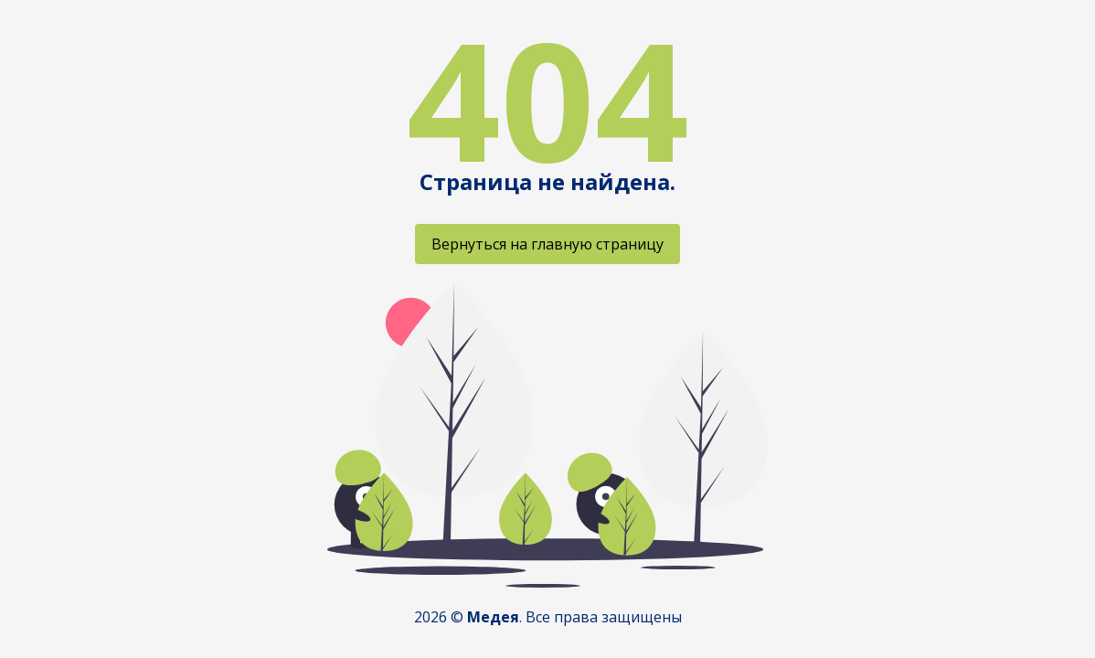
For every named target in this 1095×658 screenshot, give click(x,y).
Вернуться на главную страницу (547, 244)
